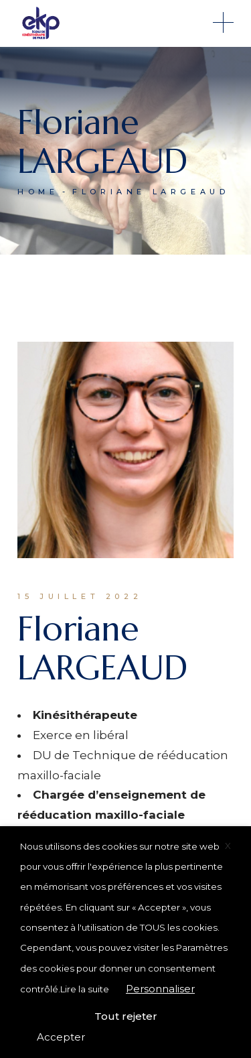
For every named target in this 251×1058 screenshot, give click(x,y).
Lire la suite (84, 989)
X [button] (228, 845)
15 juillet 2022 (79, 596)
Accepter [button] (61, 1037)
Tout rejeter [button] (125, 1016)
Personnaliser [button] (160, 988)
